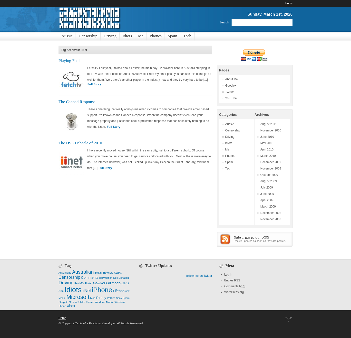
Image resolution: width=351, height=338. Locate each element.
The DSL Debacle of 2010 (80, 143)
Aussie (229, 124)
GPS (125, 283)
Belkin (98, 272)
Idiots (228, 143)
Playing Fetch (69, 60)
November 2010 (270, 130)
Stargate (63, 302)
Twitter (229, 92)
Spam (229, 162)
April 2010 (266, 149)
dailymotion (105, 277)
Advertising (64, 272)
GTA (61, 291)
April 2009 (266, 200)
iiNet (86, 290)
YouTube (231, 98)
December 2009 (270, 162)
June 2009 (267, 194)
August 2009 (268, 181)
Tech (228, 168)
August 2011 (268, 124)
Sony (119, 298)
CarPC (118, 272)
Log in (228, 274)
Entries (232, 280)
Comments (89, 277)
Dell (115, 277)
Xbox (71, 306)
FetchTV (79, 283)
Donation (123, 277)
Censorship (232, 130)
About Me (231, 79)
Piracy (101, 298)
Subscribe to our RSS (251, 237)
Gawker (99, 283)
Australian (83, 272)
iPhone (102, 290)
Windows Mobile (104, 302)
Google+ (230, 85)
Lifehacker (121, 291)
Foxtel (88, 283)
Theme (90, 302)
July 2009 (266, 187)
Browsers (107, 272)
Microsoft (77, 297)
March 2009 (268, 206)
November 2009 (270, 168)
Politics (111, 298)
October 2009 (269, 175)
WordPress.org (234, 292)
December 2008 (270, 213)
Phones (230, 156)
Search (224, 22)
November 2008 (270, 219)
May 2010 (266, 143)
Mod (92, 298)
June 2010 (267, 137)
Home (288, 3)
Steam (73, 302)
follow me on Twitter (199, 276)
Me (227, 149)
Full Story (94, 84)
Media (62, 298)
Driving (229, 137)
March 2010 (268, 156)
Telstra (81, 302)
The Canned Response (77, 101)
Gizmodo (113, 283)
